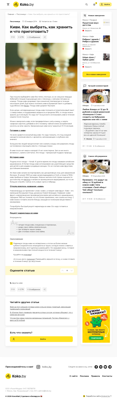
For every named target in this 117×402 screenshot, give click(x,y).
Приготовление (16, 239)
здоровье (27, 255)
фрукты (27, 180)
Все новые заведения (96, 74)
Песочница (15, 21)
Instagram (31, 259)
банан (26, 106)
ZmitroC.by (105, 396)
